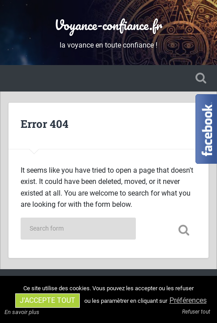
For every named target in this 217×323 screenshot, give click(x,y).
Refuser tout (196, 312)
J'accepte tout (47, 300)
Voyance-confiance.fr (108, 25)
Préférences (188, 300)
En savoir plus (21, 312)
